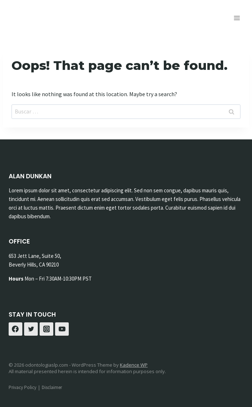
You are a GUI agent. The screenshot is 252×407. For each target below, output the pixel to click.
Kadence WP (134, 365)
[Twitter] (31, 329)
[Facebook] (15, 329)
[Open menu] (236, 17)
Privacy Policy (22, 387)
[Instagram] (46, 329)
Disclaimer (52, 387)
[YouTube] (62, 329)
